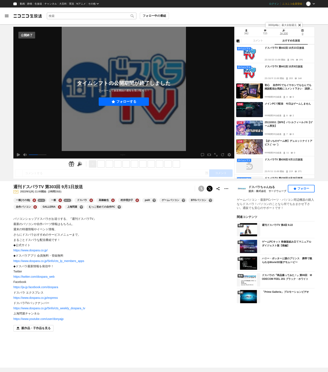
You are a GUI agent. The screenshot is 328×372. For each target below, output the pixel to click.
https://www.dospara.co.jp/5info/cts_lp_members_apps (48, 261)
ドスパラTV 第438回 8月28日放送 (284, 178)
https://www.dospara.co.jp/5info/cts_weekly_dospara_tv (49, 308)
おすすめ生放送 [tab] (291, 40)
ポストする (210, 189)
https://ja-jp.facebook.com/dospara (35, 287)
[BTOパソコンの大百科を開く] (210, 200)
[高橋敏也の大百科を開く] (113, 200)
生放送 (38, 4)
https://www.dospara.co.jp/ (30, 250)
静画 (29, 4)
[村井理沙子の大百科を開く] (137, 200)
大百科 (63, 4)
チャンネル (50, 4)
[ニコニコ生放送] (27, 16)
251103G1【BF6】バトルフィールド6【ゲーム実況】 (289, 124)
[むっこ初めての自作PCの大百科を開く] (119, 207)
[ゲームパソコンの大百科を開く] (183, 200)
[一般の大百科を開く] (60, 200)
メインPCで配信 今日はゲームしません (288, 103)
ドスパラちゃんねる (262, 187)
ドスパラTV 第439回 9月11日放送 (284, 159)
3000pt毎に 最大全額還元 (282, 25)
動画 (22, 4)
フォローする (126, 101)
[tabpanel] (274, 111)
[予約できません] (201, 189)
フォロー (303, 188)
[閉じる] (299, 25)
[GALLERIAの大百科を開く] (59, 207)
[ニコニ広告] (79, 164)
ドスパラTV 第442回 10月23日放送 (284, 47)
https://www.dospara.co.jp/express (35, 297)
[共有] (218, 189)
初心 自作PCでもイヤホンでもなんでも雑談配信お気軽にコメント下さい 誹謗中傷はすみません (288, 87)
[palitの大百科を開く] (154, 200)
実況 (71, 4)
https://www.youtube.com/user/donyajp (38, 319)
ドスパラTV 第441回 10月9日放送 (284, 66)
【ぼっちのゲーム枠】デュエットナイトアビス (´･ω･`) (288, 142)
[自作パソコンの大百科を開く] (35, 207)
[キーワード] (91, 16)
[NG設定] (237, 40)
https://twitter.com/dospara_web (34, 276)
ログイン (274, 4)
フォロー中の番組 (154, 15)
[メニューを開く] (7, 16)
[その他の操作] (226, 189)
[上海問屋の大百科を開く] (81, 207)
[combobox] (91, 16)
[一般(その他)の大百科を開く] (34, 200)
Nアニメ (81, 4)
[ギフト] (71, 164)
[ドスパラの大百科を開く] (91, 200)
